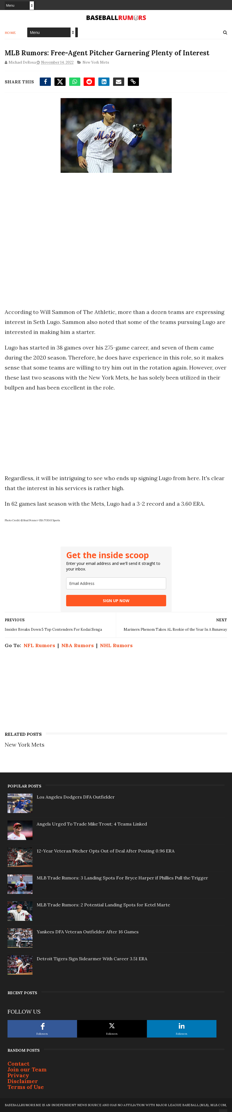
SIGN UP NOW (116, 600)
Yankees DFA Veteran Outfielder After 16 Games (88, 931)
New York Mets (96, 62)
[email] (116, 583)
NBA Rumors (77, 645)
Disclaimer (23, 1081)
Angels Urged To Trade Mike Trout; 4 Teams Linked (92, 824)
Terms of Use (26, 1086)
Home (10, 33)
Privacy (18, 1075)
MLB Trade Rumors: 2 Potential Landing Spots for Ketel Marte (103, 904)
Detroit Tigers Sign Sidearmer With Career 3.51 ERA (92, 958)
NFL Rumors (39, 645)
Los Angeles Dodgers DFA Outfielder (76, 797)
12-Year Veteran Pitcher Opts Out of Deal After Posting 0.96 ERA (105, 851)
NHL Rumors (116, 645)
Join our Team (27, 1069)
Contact (18, 1063)
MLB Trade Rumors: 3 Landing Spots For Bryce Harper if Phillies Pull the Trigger (122, 878)
